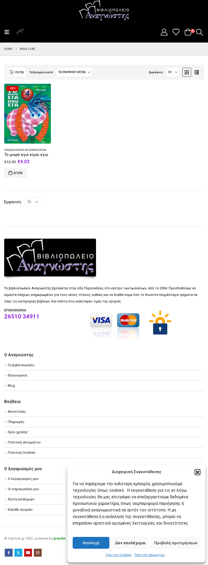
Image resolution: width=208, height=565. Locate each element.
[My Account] (164, 32)
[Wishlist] (176, 32)
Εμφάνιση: (156, 72)
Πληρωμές (16, 422)
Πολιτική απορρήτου (149, 555)
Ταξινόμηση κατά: (41, 72)
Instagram (38, 553)
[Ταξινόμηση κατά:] (74, 72)
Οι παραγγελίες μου (23, 489)
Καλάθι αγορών (20, 509)
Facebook (9, 553)
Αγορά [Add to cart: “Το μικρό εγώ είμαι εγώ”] (18, 173)
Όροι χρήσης (18, 432)
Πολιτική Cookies (119, 555)
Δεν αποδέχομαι (130, 543)
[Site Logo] (104, 11)
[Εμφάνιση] (173, 72)
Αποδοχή (91, 543)
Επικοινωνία (17, 375)
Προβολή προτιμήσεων (175, 543)
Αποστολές (17, 412)
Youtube (28, 553)
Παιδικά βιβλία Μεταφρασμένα (25, 150)
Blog (11, 386)
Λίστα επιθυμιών (21, 499)
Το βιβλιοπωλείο (21, 365)
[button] (197, 472)
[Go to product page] (27, 113)
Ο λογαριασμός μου (23, 479)
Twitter (18, 553)
